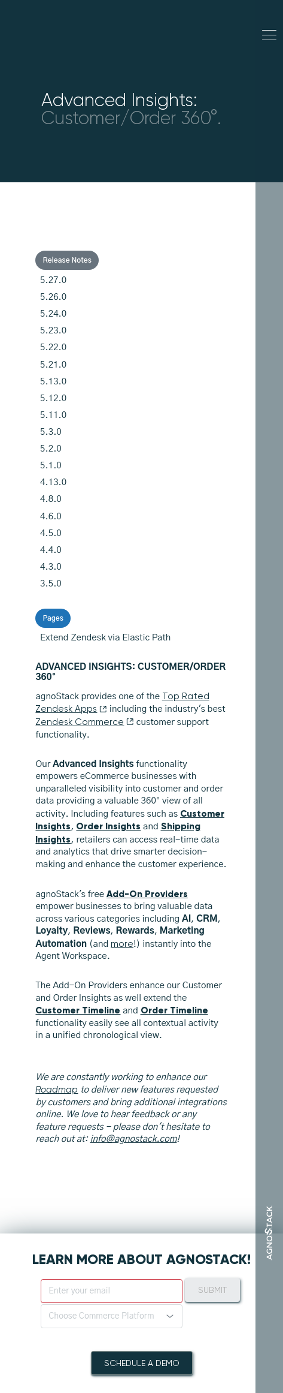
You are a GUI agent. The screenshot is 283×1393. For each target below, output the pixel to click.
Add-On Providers (147, 893)
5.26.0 (53, 297)
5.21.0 (53, 364)
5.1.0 (51, 465)
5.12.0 (53, 398)
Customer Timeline (77, 1010)
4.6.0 (51, 516)
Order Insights (108, 826)
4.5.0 (51, 533)
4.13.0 (53, 482)
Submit (212, 1290)
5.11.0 (53, 415)
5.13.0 (53, 381)
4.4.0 (51, 550)
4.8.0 (51, 499)
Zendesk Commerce (84, 722)
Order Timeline (174, 1010)
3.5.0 (51, 583)
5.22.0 (53, 347)
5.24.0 (53, 313)
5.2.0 (51, 448)
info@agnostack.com (133, 1139)
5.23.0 (53, 330)
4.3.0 (51, 566)
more (122, 943)
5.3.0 (51, 432)
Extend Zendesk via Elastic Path (105, 637)
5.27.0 (53, 280)
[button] (111, 1316)
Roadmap (56, 1089)
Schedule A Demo (141, 1363)
